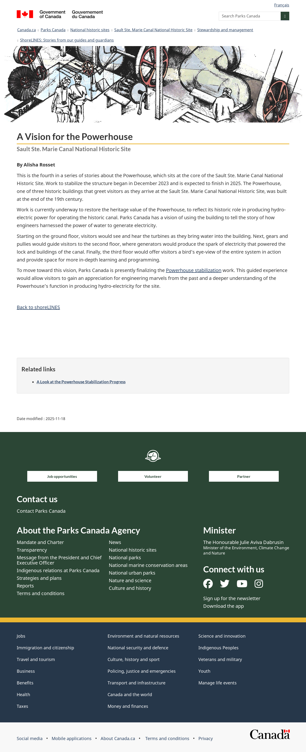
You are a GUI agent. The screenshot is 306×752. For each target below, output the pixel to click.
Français (281, 5)
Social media (30, 738)
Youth (204, 671)
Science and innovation (222, 636)
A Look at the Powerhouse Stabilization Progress (81, 381)
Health (23, 694)
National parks (125, 557)
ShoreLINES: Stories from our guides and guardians (67, 40)
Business (26, 671)
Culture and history (130, 588)
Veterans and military (220, 659)
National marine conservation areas (148, 565)
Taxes (22, 706)
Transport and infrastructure (136, 683)
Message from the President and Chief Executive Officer (59, 560)
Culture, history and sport (134, 659)
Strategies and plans (39, 578)
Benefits (25, 683)
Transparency (32, 550)
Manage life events (217, 683)
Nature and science (130, 580)
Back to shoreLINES (38, 307)
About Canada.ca (118, 738)
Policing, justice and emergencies (142, 671)
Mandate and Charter (40, 542)
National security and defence (138, 648)
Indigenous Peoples (218, 648)
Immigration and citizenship (45, 648)
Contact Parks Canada (41, 511)
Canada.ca (26, 29)
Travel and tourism (36, 659)
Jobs (21, 636)
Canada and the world (130, 694)
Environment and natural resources (143, 636)
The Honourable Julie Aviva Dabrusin (246, 547)
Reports (25, 585)
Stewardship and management (225, 29)
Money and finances (128, 706)
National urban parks (132, 573)
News (115, 542)
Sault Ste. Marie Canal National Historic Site (153, 29)
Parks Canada (53, 29)
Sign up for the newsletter (231, 598)
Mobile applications (72, 738)
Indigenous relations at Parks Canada (58, 570)
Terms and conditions (41, 593)
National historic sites (89, 29)
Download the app (223, 606)
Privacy (205, 738)
